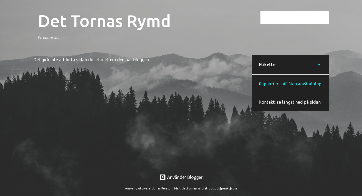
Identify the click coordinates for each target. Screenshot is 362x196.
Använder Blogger (181, 177)
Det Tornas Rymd (104, 20)
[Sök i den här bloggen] (300, 17)
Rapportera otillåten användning (290, 83)
